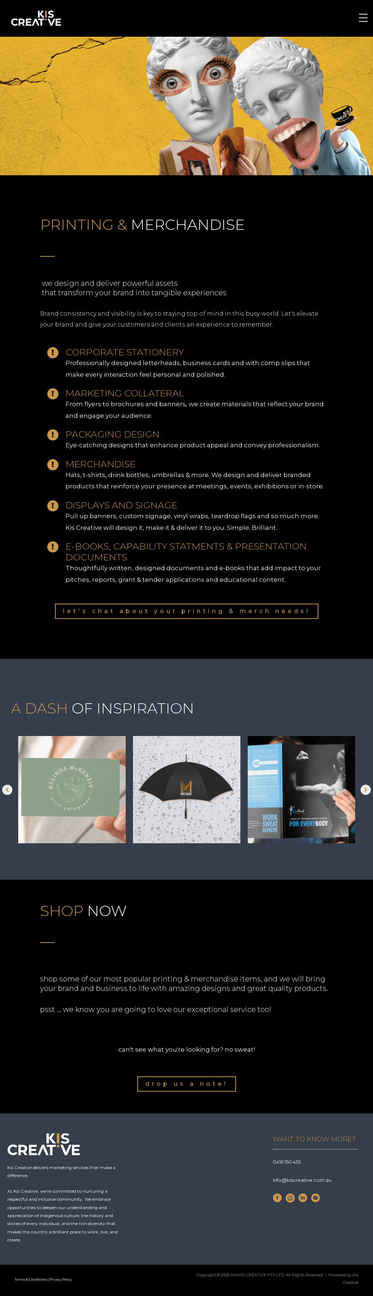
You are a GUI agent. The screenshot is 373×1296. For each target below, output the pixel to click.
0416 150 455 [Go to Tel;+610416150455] (287, 1162)
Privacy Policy (61, 1279)
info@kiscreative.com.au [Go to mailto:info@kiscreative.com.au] (302, 1180)
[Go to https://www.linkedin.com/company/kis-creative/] (302, 1199)
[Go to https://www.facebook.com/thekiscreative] (277, 1199)
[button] (186, 611)
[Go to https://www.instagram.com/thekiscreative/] (290, 1199)
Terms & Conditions (31, 1279)
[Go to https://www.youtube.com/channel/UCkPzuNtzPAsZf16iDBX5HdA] (315, 1199)
